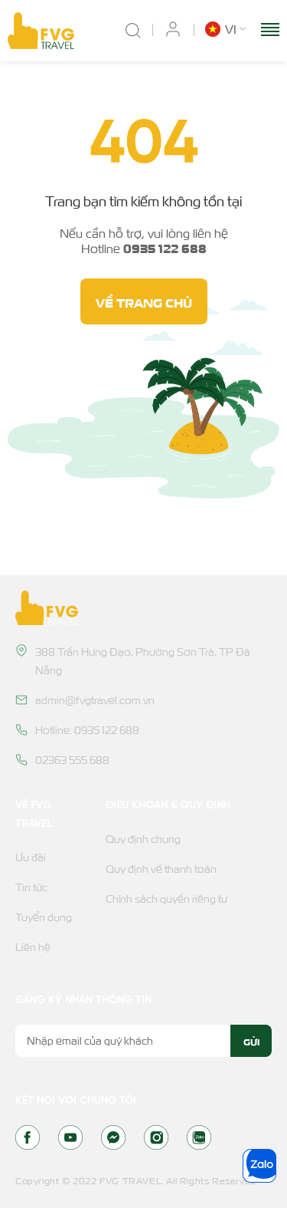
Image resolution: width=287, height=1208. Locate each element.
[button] (227, 29)
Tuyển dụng (43, 916)
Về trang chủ (144, 301)
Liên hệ (33, 946)
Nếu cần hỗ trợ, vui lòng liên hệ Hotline (144, 240)
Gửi (251, 1041)
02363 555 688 (72, 759)
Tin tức (31, 887)
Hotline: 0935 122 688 (87, 729)
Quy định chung (143, 838)
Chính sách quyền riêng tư (166, 898)
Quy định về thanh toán (161, 868)
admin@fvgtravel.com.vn (95, 699)
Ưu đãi (30, 857)
